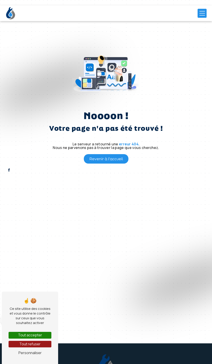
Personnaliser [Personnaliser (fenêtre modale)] (30, 352)
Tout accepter (30, 335)
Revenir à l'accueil (106, 158)
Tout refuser (30, 344)
